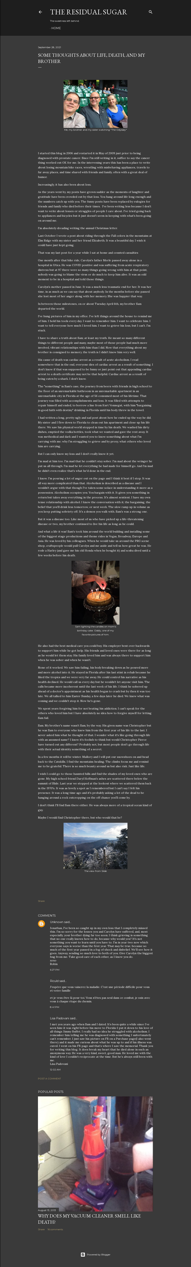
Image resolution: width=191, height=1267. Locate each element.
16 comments (55, 1229)
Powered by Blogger (95, 1254)
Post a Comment (49, 1078)
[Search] (150, 11)
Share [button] (41, 900)
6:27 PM (54, 969)
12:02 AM (55, 1069)
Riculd (54, 981)
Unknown (56, 922)
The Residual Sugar (88, 12)
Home (56, 28)
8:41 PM (54, 1007)
